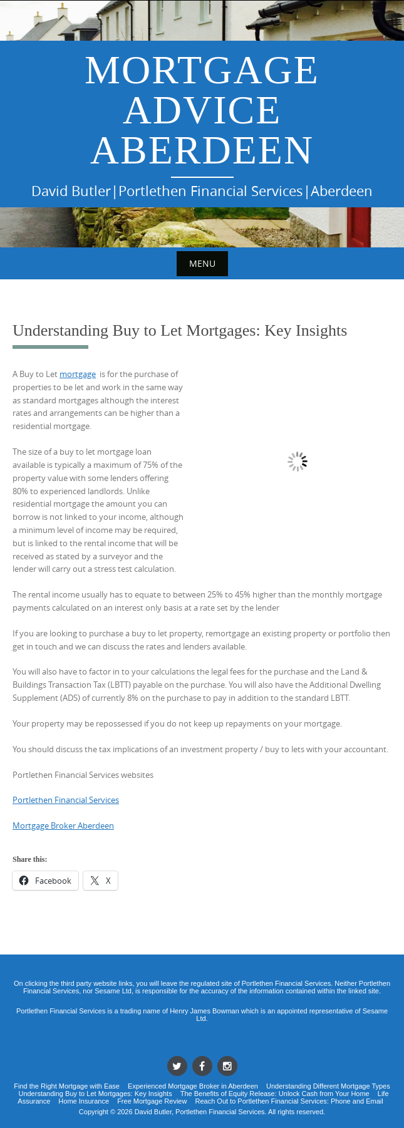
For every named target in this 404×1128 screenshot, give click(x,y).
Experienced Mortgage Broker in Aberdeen (193, 1086)
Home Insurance (83, 1101)
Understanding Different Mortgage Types (328, 1086)
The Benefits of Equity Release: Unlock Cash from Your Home (275, 1093)
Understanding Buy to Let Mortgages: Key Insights (95, 1093)
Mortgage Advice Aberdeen (202, 110)
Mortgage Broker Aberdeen (63, 825)
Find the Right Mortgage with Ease (67, 1086)
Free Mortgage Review (152, 1101)
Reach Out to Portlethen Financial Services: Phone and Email (289, 1101)
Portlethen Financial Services (66, 799)
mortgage (78, 374)
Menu (202, 263)
